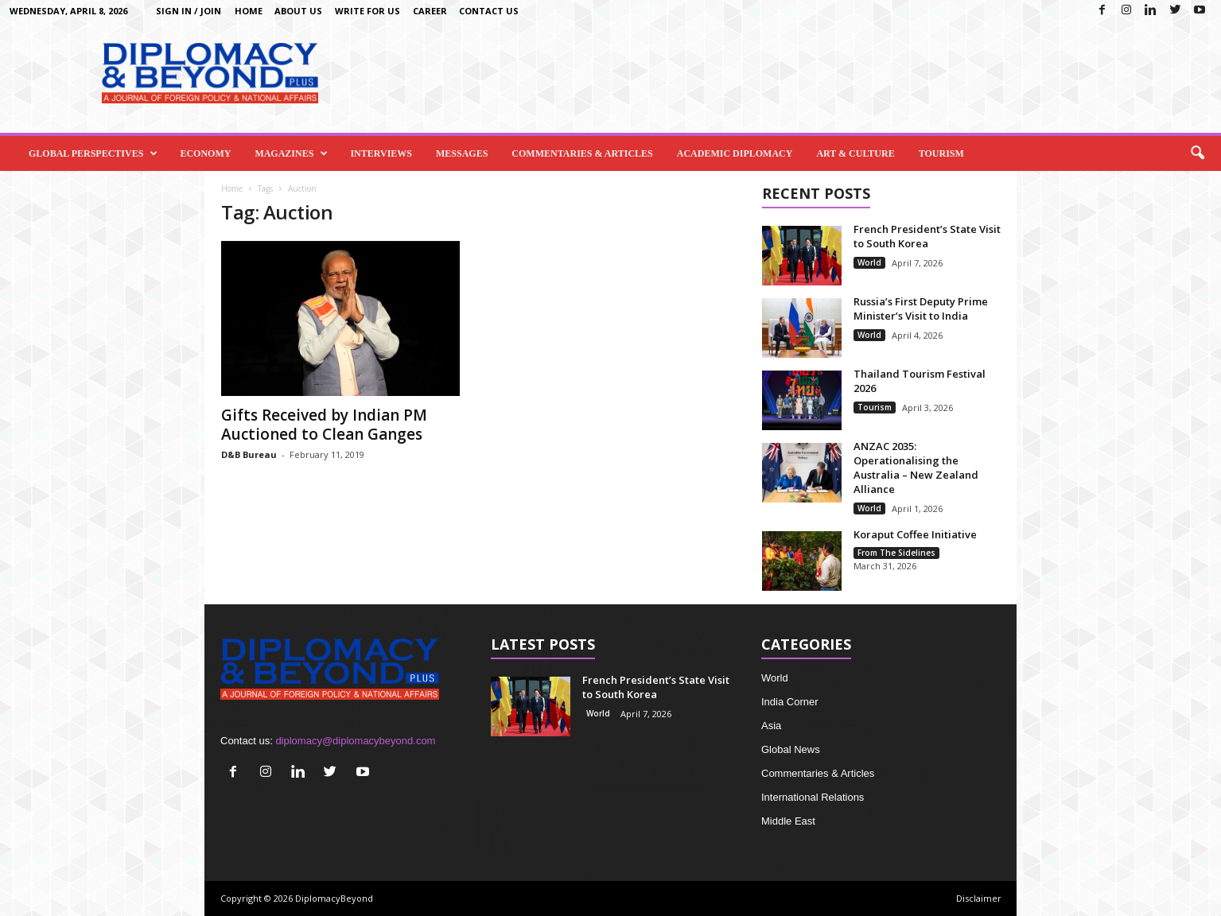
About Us (298, 11)
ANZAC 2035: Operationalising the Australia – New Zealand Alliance (916, 467)
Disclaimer (978, 898)
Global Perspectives (93, 153)
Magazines (291, 153)
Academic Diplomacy (735, 153)
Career (430, 11)
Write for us (367, 11)
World (869, 262)
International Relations (812, 797)
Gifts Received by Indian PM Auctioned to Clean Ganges (324, 424)
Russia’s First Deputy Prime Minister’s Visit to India (921, 308)
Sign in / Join (188, 11)
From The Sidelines (896, 552)
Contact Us (489, 11)
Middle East (788, 821)
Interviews (381, 153)
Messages (462, 153)
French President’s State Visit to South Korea (927, 236)
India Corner (790, 702)
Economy (205, 153)
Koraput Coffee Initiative (915, 534)
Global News (790, 749)
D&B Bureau (249, 454)
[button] (1197, 153)
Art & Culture (855, 153)
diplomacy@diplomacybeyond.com (355, 741)
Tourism (941, 153)
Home (248, 11)
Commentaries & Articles (581, 153)
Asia (771, 726)
